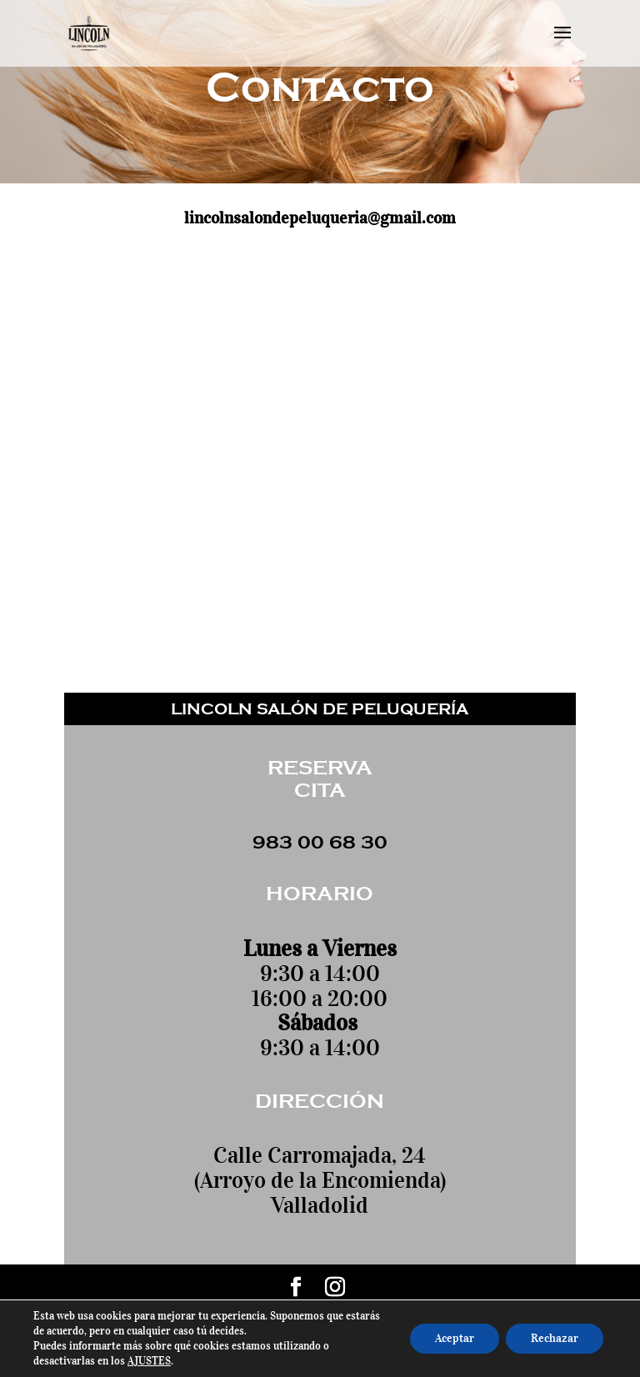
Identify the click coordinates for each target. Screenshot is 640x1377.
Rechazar (554, 1338)
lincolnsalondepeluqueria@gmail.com (320, 218)
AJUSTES (149, 1361)
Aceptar (454, 1338)
